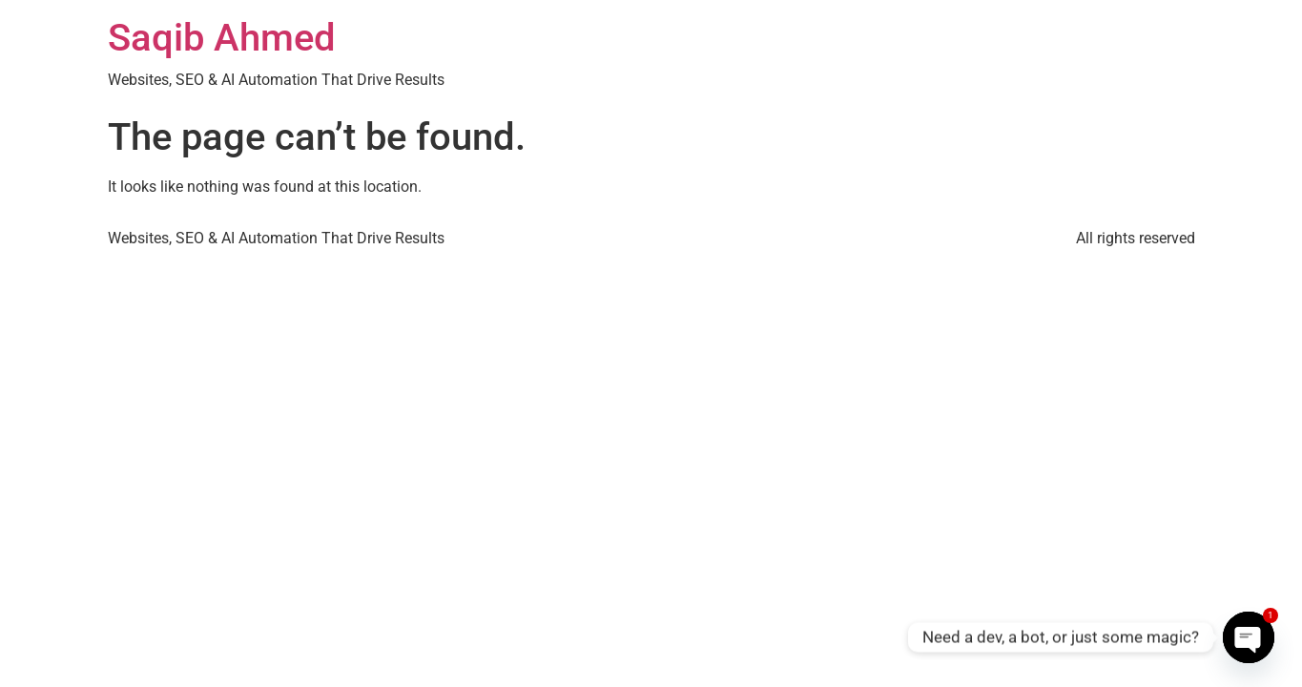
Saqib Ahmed (222, 37)
